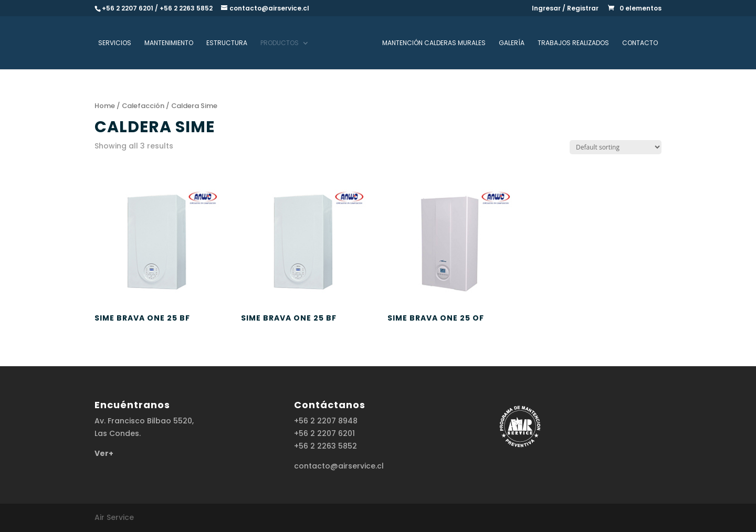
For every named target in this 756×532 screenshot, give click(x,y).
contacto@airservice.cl (339, 466)
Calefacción (143, 106)
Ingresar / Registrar (565, 9)
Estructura (226, 43)
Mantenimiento (168, 43)
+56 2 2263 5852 (325, 446)
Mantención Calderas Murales (434, 43)
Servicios (114, 43)
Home (104, 106)
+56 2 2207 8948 (326, 421)
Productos (279, 43)
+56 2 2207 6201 (324, 433)
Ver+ (103, 453)
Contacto (640, 43)
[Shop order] (616, 147)
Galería (511, 43)
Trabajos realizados (573, 43)
